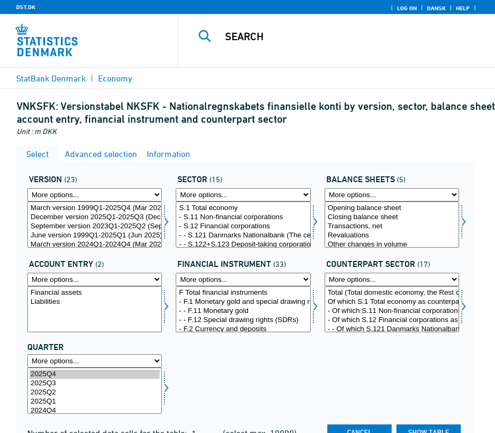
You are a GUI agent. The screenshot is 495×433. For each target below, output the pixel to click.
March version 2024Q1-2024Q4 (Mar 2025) (94, 244)
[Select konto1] (392, 224)
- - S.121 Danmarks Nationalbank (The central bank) (243, 235)
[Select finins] (243, 309)
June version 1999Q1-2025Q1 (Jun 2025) (94, 235)
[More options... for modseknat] (392, 279)
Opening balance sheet (392, 208)
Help (463, 8)
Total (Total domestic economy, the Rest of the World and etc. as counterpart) (392, 292)
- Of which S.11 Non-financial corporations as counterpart (392, 311)
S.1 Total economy (243, 208)
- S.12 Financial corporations (243, 226)
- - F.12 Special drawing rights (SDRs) (243, 320)
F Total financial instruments (243, 292)
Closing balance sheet (392, 217)
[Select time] (94, 391)
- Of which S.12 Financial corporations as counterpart (392, 320)
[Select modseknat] (392, 309)
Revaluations (392, 235)
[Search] (346, 36)
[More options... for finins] (243, 279)
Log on (407, 8)
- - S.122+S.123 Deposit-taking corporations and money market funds (243, 244)
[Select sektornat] (243, 224)
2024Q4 (94, 410)
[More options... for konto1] (392, 194)
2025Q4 (94, 374)
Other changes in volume (392, 244)
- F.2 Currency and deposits (243, 329)
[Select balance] (94, 309)
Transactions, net (392, 226)
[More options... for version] (94, 194)
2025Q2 (94, 392)
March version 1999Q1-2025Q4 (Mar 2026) (94, 208)
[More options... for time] (94, 361)
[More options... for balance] (94, 279)
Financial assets (94, 292)
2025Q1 (94, 401)
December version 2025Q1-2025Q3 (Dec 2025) (94, 217)
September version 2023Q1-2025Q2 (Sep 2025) (94, 226)
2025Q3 (94, 383)
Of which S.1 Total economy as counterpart (392, 302)
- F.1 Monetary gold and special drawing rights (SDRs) (243, 302)
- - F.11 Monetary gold (243, 311)
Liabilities (94, 302)
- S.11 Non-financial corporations (243, 217)
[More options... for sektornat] (243, 194)
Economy (115, 78)
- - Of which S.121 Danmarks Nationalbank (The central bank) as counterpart (392, 329)
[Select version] (94, 224)
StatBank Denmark (51, 78)
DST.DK (25, 7)
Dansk (436, 8)
